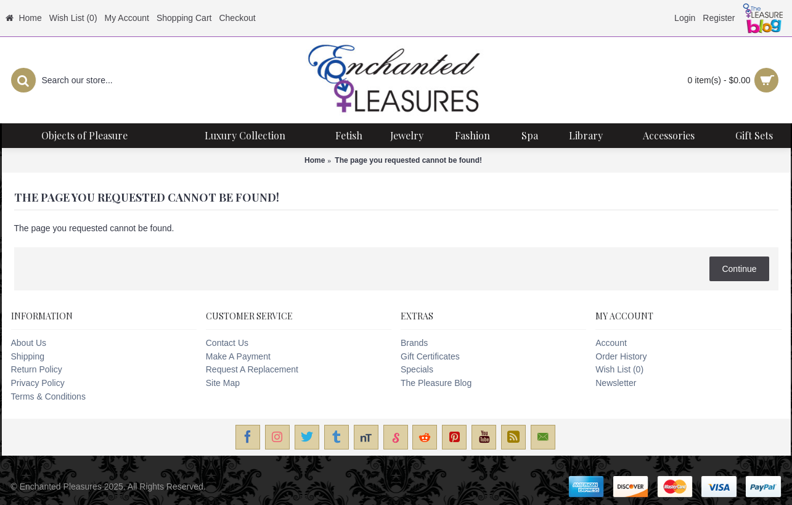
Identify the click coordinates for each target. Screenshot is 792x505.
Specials (417, 369)
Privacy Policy (38, 383)
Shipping (28, 356)
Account (611, 343)
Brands (414, 343)
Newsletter (615, 383)
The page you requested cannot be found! (408, 160)
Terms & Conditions (48, 396)
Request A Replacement (252, 369)
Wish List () (619, 369)
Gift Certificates (430, 356)
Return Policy (36, 369)
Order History (621, 356)
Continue (739, 269)
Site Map (223, 383)
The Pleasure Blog (436, 383)
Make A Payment (238, 356)
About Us (29, 343)
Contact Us (227, 343)
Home (314, 160)
